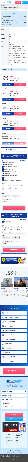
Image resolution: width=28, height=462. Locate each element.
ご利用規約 (19, 450)
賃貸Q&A (7, 442)
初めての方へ (8, 434)
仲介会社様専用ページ (11, 450)
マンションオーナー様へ (8, 438)
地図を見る (11, 44)
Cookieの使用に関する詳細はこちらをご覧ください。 (11, 456)
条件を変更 (23, 160)
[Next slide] (25, 301)
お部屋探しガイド (9, 440)
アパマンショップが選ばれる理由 (18, 435)
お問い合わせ (17, 444)
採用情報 (16, 442)
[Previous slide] (3, 301)
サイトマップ (20, 452)
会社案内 (16, 437)
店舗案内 (16, 440)
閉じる (14, 459)
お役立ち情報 (8, 444)
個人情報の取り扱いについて (10, 452)
